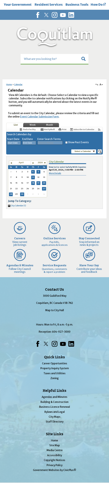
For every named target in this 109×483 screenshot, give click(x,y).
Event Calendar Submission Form (39, 116)
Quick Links (54, 357)
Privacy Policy (54, 465)
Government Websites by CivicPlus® (54, 470)
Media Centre (55, 450)
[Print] (62, 129)
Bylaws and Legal (54, 411)
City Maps (54, 416)
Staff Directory (54, 421)
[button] (83, 59)
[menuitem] (17, 5)
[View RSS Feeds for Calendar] (99, 129)
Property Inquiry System (54, 368)
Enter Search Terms (49, 139)
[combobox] (14, 143)
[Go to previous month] (11, 162)
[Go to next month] (33, 162)
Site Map (54, 445)
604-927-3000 (61, 331)
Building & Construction (54, 402)
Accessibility (54, 455)
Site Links (54, 434)
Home (9, 84)
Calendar (18, 84)
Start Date (13, 139)
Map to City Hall (54, 310)
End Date (27, 139)
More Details (55, 173)
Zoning (54, 378)
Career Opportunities (54, 363)
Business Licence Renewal (54, 406)
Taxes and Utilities (54, 373)
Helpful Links (54, 391)
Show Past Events (78, 142)
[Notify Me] (47, 129)
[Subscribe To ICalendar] (82, 129)
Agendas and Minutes (54, 396)
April (21, 162)
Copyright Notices (54, 460)
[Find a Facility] (27, 129)
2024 (40, 162)
